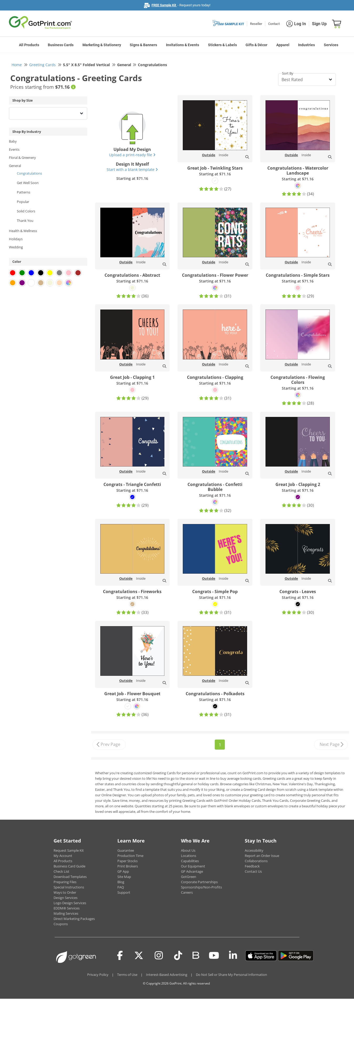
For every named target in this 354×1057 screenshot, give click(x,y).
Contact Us (253, 871)
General (15, 165)
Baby (13, 141)
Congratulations (29, 173)
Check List (61, 871)
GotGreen (188, 876)
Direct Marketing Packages (74, 918)
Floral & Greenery (22, 157)
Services (331, 45)
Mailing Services (66, 913)
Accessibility (254, 850)
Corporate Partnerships (199, 882)
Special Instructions (69, 887)
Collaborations (256, 861)
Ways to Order (65, 892)
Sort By (287, 73)
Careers (187, 892)
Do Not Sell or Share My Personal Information (231, 974)
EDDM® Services (67, 908)
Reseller (256, 24)
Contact (274, 24)
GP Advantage (192, 871)
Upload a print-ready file (132, 154)
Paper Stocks (127, 861)
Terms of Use (127, 974)
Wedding (16, 247)
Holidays (16, 239)
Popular (23, 201)
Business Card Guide (69, 866)
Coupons (61, 924)
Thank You (25, 220)
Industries (306, 45)
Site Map (124, 876)
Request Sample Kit (69, 850)
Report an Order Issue (262, 855)
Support (123, 892)
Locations (188, 855)
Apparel (282, 45)
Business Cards (61, 45)
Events (14, 149)
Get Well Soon (28, 182)
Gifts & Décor (256, 45)
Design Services (65, 897)
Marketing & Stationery (101, 45)
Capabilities (190, 861)
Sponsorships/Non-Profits (201, 887)
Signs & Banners (143, 45)
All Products (29, 45)
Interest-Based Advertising (166, 974)
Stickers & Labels (222, 45)
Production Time (130, 855)
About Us (188, 850)
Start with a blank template (132, 169)
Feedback (252, 866)
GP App (123, 871)
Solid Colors (26, 211)
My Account (63, 855)
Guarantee (125, 850)
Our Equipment (193, 866)
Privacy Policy (97, 974)
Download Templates (70, 876)
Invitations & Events (182, 45)
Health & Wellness (23, 230)
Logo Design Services (70, 903)
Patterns (23, 192)
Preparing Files (65, 882)
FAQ (120, 887)
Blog (120, 882)
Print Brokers (127, 866)
